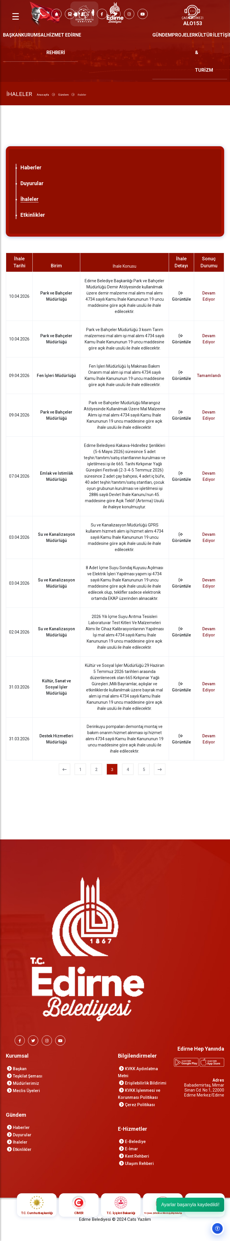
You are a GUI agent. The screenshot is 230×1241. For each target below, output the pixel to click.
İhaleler (29, 199)
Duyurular (31, 183)
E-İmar (131, 1149)
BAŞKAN (12, 35)
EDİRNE (73, 35)
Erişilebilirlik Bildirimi (145, 1083)
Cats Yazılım (139, 1219)
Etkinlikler (32, 215)
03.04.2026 (19, 537)
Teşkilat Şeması (27, 1076)
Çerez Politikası (140, 1104)
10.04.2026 (19, 296)
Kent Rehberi (137, 1156)
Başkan (20, 1068)
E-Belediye (135, 1141)
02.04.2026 (19, 632)
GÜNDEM (162, 35)
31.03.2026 (19, 687)
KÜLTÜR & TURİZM (204, 52)
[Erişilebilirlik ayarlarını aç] (217, 1228)
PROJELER (183, 35)
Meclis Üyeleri (26, 1090)
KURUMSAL (33, 35)
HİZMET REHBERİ (55, 43)
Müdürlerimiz (26, 1083)
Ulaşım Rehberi (139, 1163)
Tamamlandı (209, 375)
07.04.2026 (19, 476)
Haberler (30, 167)
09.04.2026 (19, 375)
